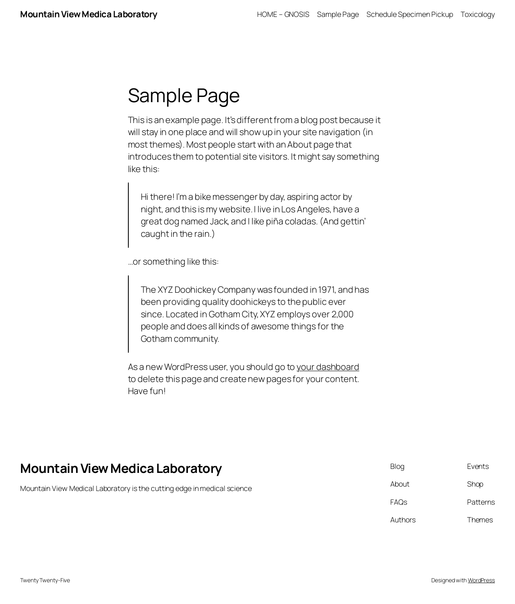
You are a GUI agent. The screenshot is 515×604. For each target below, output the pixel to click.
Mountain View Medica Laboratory (88, 14)
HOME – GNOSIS (283, 14)
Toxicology (478, 14)
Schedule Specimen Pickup (410, 14)
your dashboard (328, 367)
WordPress (481, 580)
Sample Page (338, 14)
